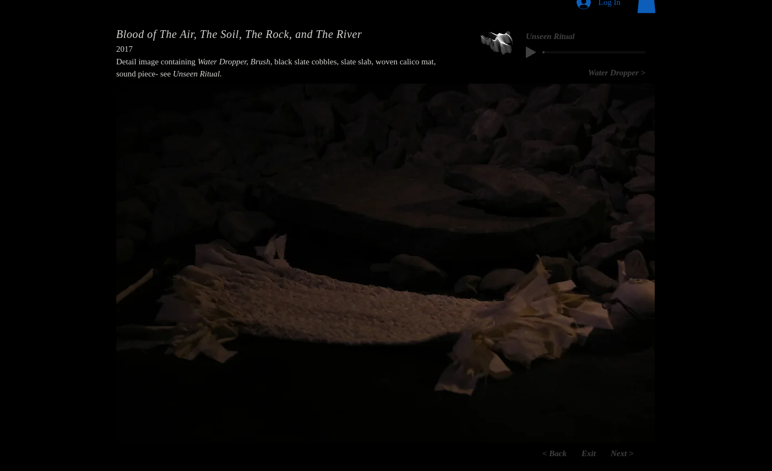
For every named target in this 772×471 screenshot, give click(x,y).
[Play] (531, 52)
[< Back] (545, 453)
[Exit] (589, 453)
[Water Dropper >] (617, 73)
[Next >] (633, 453)
